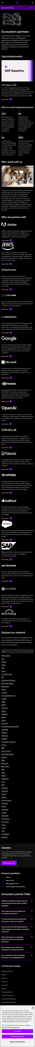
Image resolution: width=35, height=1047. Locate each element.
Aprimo (3, 720)
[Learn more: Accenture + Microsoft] (6, 378)
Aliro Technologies (7, 683)
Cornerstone (5, 818)
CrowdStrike (5, 834)
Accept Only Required (17, 1036)
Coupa (3, 825)
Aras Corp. (4, 723)
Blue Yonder (5, 766)
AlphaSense (5, 686)
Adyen (3, 671)
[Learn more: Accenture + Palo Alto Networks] (6, 492)
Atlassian (4, 732)
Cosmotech (5, 822)
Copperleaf (4, 815)
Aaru (3, 659)
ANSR (3, 702)
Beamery (4, 757)
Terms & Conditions (7, 995)
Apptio (3, 717)
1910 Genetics (5, 655)
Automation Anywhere (8, 742)
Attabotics (4, 735)
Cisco (3, 782)
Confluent (4, 803)
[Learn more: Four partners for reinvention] (6, 289)
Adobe (3, 665)
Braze (3, 772)
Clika (3, 785)
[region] (17, 1026)
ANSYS (3, 705)
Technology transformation (15, 886)
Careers (3, 975)
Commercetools (6, 800)
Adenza (3, 662)
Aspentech (4, 729)
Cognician (4, 791)
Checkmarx (5, 778)
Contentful (4, 809)
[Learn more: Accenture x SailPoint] (6, 518)
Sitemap (4, 988)
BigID (3, 760)
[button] (9, 863)
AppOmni (4, 714)
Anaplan (4, 699)
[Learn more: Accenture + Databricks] (6, 332)
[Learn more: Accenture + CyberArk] (6, 309)
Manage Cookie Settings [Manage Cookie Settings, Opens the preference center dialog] (17, 1041)
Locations (4, 985)
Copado (4, 812)
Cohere (3, 794)
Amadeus (4, 692)
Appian (3, 711)
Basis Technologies (7, 754)
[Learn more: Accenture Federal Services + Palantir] (6, 469)
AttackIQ (4, 739)
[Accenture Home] (17, 2)
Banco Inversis (6, 751)
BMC (2, 769)
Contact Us (4, 982)
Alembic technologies (8, 680)
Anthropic (4, 708)
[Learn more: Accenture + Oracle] (6, 447)
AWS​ (2, 748)
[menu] (2, 2)
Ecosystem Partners (7, 8)
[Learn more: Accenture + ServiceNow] (6, 581)
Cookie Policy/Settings (8, 999)
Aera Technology (6, 674)
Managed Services (12, 883)
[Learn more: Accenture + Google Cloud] (6, 356)
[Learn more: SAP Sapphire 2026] (6, 99)
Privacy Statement (7, 992)
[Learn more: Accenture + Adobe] (6, 240)
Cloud (8, 877)
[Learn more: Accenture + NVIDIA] (6, 401)
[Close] (33, 1008)
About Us (4, 978)
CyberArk (4, 837)
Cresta (3, 828)
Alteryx (3, 689)
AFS (2, 677)
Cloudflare (4, 788)
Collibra (3, 797)
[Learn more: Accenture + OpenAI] (6, 424)
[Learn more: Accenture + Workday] (6, 626)
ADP (2, 668)
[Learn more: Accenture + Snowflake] (6, 606)
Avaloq (3, 745)
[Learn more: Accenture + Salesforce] (6, 540)
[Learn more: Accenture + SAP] (6, 559)
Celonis (3, 775)
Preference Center (7, 971)
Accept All (17, 1031)
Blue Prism (4, 763)
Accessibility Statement (8, 1002)
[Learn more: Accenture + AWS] (6, 264)
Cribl (3, 831)
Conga (3, 806)
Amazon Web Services (8, 695)
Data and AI (10, 880)
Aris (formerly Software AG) (10, 726)
